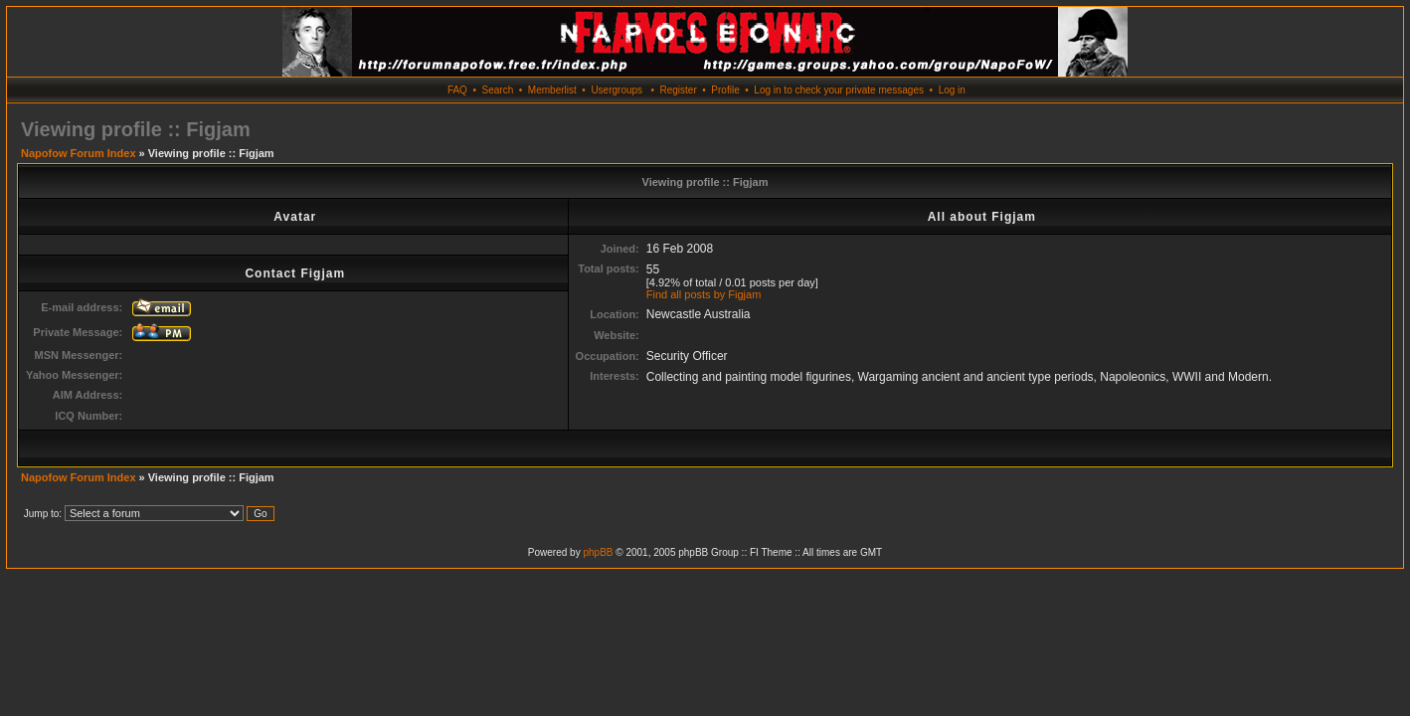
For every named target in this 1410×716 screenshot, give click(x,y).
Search (498, 90)
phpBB (598, 552)
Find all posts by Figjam (704, 294)
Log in (952, 90)
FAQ (457, 90)
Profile (725, 90)
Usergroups (616, 90)
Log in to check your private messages (839, 90)
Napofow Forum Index (78, 153)
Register (677, 90)
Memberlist (552, 90)
